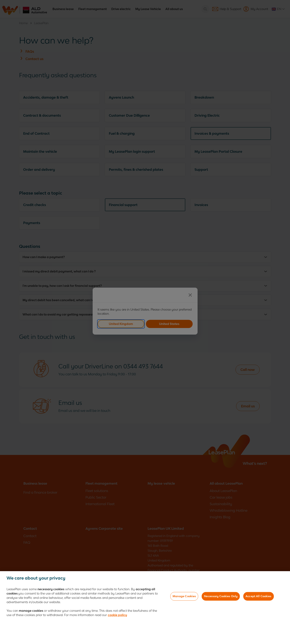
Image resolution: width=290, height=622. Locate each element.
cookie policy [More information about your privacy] (117, 616)
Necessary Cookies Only (221, 597)
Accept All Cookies (258, 597)
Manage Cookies (184, 597)
